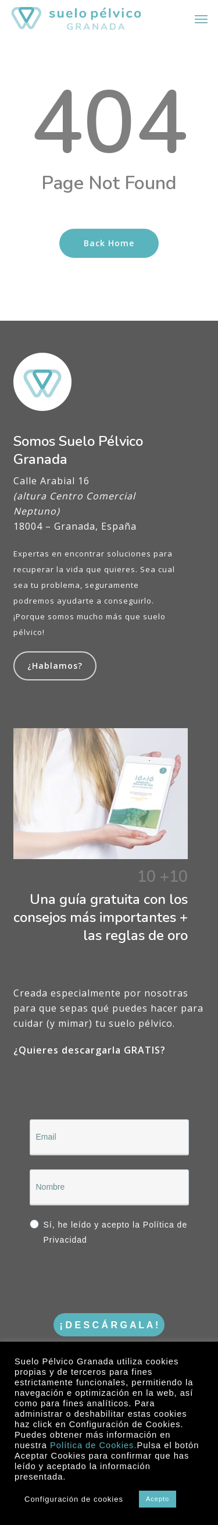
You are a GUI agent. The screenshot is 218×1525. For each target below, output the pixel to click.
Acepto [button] (157, 1498)
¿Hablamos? (55, 665)
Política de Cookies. (93, 1445)
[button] (201, 18)
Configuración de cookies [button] (73, 1499)
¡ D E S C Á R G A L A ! (109, 1325)
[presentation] (100, 1276)
